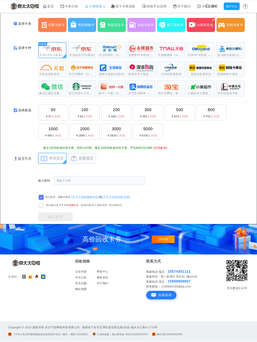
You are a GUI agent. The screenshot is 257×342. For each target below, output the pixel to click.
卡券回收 (95, 6)
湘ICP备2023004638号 (167, 334)
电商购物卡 (83, 23)
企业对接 (81, 271)
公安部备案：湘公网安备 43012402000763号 (120, 334)
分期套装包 (202, 23)
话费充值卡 (53, 23)
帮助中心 (102, 271)
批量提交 (82, 158)
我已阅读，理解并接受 (57, 197)
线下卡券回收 (123, 6)
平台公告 (81, 277)
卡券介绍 (69, 6)
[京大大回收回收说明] (116, 196)
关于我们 (182, 6)
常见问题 (81, 283)
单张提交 (52, 158)
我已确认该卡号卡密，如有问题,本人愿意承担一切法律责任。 (85, 205)
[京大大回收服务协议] (85, 196)
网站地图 (81, 289)
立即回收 (163, 239)
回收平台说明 (154, 6)
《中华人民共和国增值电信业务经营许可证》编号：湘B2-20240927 (48, 334)
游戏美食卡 (231, 23)
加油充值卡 (142, 23)
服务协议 (102, 277)
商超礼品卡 (112, 23)
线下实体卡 (172, 23)
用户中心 (232, 6)
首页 (48, 6)
